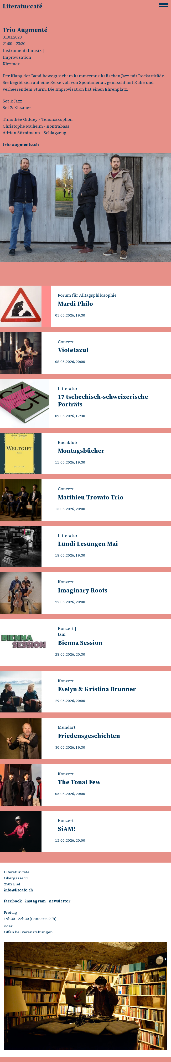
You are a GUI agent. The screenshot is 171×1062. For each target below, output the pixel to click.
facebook (13, 901)
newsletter (59, 901)
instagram (35, 901)
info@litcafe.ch (18, 890)
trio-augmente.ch (21, 144)
